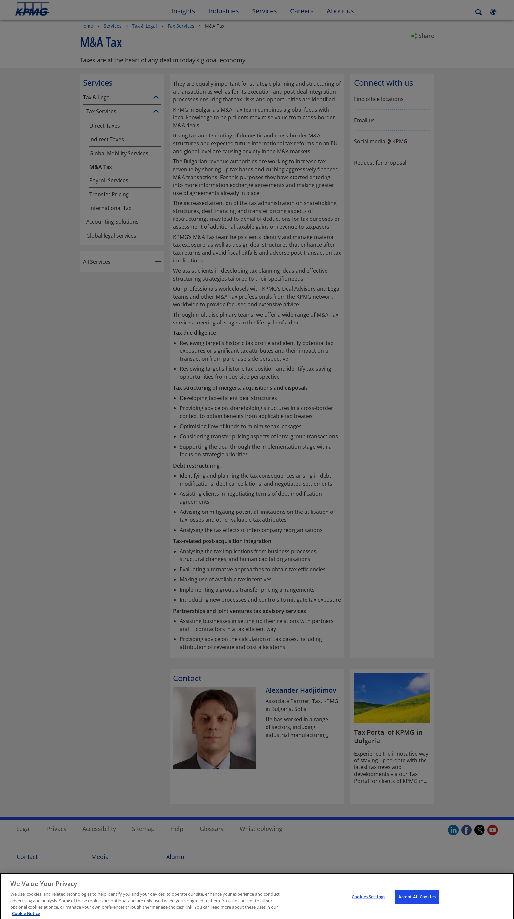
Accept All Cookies (417, 902)
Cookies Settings (368, 902)
